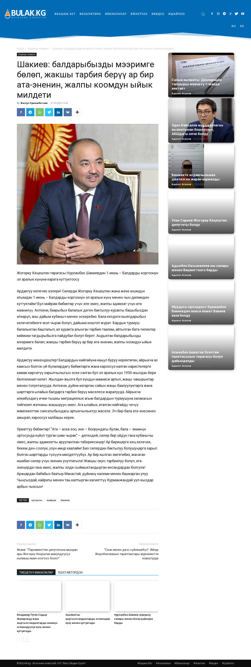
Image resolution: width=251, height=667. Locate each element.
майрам (51, 500)
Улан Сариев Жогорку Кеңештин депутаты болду (199, 222)
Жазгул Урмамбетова (34, 102)
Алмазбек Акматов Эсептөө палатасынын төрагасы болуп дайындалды (197, 356)
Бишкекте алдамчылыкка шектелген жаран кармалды (196, 177)
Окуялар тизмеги (38, 48)
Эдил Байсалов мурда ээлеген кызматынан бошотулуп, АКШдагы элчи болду (197, 129)
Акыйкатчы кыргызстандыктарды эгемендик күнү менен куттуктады (87, 618)
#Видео (213, 663)
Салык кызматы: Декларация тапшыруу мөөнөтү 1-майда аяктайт (197, 84)
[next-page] (25, 639)
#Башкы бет (145, 663)
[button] (203, 14)
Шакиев (65, 500)
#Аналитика (163, 663)
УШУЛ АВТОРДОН (70, 572)
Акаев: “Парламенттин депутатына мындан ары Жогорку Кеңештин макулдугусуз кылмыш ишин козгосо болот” (47, 554)
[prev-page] (19, 639)
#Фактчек (199, 663)
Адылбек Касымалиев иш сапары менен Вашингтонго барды (200, 268)
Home (20, 48)
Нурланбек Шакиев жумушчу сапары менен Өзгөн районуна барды (133, 618)
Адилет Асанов (181, 93)
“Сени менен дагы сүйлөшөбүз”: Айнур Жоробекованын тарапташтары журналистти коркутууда (126, 554)
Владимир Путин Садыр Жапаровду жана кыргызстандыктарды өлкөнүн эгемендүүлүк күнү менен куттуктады (37, 623)
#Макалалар (182, 663)
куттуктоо (37, 500)
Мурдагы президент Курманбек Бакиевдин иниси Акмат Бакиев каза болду (199, 311)
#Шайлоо (228, 663)
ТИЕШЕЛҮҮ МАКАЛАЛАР (36, 572)
